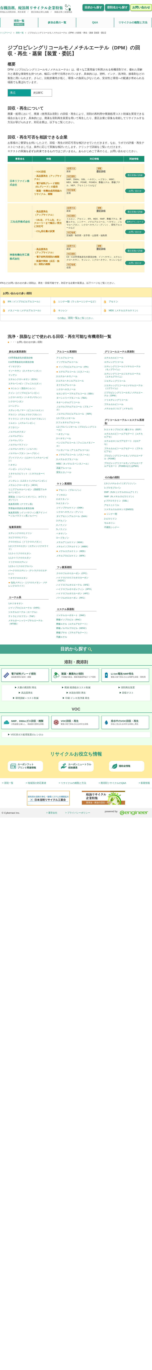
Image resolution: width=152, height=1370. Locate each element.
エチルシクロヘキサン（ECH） (23, 379)
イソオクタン (14, 366)
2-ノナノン (61, 525)
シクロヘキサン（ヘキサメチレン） (25, 397)
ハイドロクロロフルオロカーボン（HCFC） (72, 579)
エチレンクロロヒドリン (20, 533)
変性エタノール (63, 472)
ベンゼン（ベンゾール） (20, 469)
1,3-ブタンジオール (65, 418)
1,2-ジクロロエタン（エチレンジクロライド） (28, 547)
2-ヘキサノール (63, 438)
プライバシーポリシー (78, 812)
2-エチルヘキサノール (67, 376)
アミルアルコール (64, 357)
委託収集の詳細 (135, 175)
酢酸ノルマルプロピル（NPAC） (72, 628)
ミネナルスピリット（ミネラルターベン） (26, 475)
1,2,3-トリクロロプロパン (20, 566)
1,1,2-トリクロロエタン (19, 557)
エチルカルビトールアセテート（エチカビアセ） (123, 435)
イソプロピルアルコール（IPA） (73, 366)
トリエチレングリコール (116, 400)
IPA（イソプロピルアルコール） (20, 301)
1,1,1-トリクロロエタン (19, 553)
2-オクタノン (62, 499)
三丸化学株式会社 (20, 221)
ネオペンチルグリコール (68, 402)
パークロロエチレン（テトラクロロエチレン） (27, 572)
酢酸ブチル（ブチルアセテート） (72, 632)
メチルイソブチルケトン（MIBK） (72, 546)
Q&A (95, 22)
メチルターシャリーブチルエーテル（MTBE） (25, 622)
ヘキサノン (61, 533)
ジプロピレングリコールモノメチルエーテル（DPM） (123, 394)
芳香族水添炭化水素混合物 (21, 508)
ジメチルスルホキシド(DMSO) (118, 509)
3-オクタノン (62, 503)
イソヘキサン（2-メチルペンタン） (25, 370)
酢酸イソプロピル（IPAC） (69, 619)
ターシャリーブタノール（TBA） (72, 398)
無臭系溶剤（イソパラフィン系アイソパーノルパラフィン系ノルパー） (27, 514)
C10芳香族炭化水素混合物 (21, 362)
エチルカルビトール (113, 357)
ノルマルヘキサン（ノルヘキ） (23, 449)
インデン (12, 375)
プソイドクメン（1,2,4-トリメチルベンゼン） (28, 459)
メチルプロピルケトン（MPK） (71, 555)
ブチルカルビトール (113, 404)
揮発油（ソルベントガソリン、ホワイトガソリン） (27, 498)
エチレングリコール (113, 362)
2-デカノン (61, 520)
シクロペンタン (15, 401)
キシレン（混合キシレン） (22, 388)
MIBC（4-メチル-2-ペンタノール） (73, 463)
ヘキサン (12, 465)
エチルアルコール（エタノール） (73, 371)
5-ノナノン (61, 529)
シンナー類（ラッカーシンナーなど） (74, 301)
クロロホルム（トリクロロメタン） (25, 541)
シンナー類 (110, 514)
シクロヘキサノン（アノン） (70, 512)
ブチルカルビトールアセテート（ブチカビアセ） (123, 450)
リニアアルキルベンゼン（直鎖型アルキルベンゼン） (27, 491)
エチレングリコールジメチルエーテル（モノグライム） (122, 368)
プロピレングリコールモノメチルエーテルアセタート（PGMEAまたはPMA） (123, 464)
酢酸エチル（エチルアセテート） (72, 624)
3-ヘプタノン (62, 538)
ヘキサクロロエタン (18, 578)
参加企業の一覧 (57, 22)
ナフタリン (13, 427)
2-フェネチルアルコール (68, 422)
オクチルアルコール (66, 385)
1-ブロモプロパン (112, 488)
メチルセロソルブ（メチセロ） (119, 408)
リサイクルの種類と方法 (132, 22)
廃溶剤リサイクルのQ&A (113, 783)
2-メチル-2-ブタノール (67, 459)
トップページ (6, 33)
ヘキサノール (62, 434)
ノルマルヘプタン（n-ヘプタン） (24, 453)
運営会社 (52, 812)
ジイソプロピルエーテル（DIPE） (24, 607)
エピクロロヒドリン (18, 537)
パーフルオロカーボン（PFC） (71, 598)
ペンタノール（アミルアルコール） (73, 450)
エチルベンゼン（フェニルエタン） (25, 383)
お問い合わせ (135, 191)
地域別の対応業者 (37, 783)
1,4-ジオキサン (15, 603)
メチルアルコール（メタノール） (73, 454)
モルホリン (109, 523)
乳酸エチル (61, 637)
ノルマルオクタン (16, 432)
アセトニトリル (111, 505)
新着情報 (145, 783)
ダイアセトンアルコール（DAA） (72, 516)
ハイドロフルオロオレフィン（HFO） (74, 589)
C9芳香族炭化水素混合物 (20, 357)
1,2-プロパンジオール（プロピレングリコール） (76, 428)
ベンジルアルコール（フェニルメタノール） (75, 444)
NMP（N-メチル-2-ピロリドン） (119, 496)
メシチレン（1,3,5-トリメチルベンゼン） (28, 481)
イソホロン (61, 495)
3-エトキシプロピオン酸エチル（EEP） (123, 429)
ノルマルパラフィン (18, 444)
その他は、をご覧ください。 (76, 317)
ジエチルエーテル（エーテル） (23, 612)
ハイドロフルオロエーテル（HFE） (73, 585)
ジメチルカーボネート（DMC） (71, 615)
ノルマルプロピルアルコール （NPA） (74, 414)
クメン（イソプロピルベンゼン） (24, 393)
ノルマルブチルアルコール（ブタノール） (74, 408)
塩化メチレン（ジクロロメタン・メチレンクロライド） (27, 584)
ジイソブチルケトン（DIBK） (70, 507)
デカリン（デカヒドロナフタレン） (25, 414)
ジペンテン (13, 406)
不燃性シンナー (111, 527)
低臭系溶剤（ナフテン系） (21, 504)
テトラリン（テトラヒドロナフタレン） (27, 419)
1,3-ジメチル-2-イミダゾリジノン (120, 483)
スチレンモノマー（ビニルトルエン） (26, 410)
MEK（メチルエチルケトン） (120, 310)
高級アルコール (63, 468)
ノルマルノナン (15, 440)
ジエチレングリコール (115, 381)
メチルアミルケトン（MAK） (70, 542)
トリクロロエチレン (18, 562)
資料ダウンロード (135, 222)
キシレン (59, 310)
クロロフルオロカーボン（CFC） (72, 573)
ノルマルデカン (15, 436)
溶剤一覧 (19, 22)
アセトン (109, 301)
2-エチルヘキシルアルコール (70, 381)
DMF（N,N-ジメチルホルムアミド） (121, 492)
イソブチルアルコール (67, 362)
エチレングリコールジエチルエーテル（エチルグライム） (122, 375)
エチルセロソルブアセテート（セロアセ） (122, 442)
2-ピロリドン (110, 518)
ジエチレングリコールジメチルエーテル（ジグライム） (123, 387)
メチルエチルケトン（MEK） (71, 551)
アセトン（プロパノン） (69, 490)
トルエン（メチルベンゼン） (22, 423)
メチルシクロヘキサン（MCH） (23, 485)
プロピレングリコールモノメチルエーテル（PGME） (123, 457)
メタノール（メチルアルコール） (21, 310)
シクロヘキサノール (66, 389)
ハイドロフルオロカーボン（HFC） (73, 593)
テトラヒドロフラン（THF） (22, 616)
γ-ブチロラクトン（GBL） (116, 501)
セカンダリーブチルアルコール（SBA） (75, 393)
